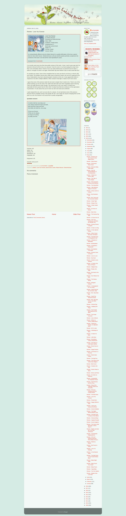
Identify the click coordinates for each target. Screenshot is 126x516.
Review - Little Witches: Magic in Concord (92, 188)
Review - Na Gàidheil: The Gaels (92, 249)
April (88, 477)
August (89, 148)
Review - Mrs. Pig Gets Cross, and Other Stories (92, 301)
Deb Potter (91, 60)
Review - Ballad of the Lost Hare (92, 474)
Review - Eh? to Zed (92, 328)
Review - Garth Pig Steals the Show (91, 297)
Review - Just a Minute (92, 318)
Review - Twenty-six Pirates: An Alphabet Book (92, 325)
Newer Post (31, 214)
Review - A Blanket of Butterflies (92, 240)
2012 (87, 498)
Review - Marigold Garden (91, 283)
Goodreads (39, 61)
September (90, 146)
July (88, 150)
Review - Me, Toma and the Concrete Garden (92, 198)
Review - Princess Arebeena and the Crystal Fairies (92, 391)
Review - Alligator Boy (92, 266)
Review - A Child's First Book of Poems (92, 264)
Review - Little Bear (91, 337)
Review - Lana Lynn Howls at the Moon (92, 406)
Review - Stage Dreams (92, 349)
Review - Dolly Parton (92, 161)
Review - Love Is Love (92, 255)
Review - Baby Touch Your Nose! (92, 464)
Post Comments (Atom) (39, 217)
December (89, 140)
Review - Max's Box (91, 212)
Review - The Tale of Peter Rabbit (92, 179)
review (53, 167)
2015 (87, 492)
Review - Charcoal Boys (92, 418)
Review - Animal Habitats (93, 409)
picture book (49, 167)
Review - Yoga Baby (92, 469)
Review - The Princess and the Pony (92, 382)
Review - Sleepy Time (92, 203)
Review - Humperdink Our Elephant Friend (92, 379)
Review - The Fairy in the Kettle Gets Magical (93, 361)
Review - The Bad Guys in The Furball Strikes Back (92, 457)
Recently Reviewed (93, 49)
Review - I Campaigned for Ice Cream (92, 286)
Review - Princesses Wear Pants (92, 164)
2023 (87, 129)
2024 (87, 127)
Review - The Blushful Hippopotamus (92, 434)
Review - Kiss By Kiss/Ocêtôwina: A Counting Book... (92, 171)
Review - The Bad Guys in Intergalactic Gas (92, 237)
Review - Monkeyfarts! (92, 243)
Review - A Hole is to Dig (93, 227)
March (88, 479)
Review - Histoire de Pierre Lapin (92, 175)
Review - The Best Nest (92, 394)
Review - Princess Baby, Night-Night (92, 167)
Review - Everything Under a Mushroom (92, 340)
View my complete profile (90, 43)
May (88, 154)
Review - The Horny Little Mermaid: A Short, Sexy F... (93, 425)
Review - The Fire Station (93, 471)
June (88, 152)
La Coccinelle (95, 30)
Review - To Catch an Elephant (92, 375)
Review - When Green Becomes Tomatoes (92, 234)
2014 (87, 494)
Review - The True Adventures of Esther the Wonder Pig (92, 221)
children (34, 167)
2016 (87, 490)
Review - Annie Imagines (93, 422)
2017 (87, 488)
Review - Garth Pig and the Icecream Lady (92, 290)
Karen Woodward (92, 69)
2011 (87, 501)
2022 (87, 132)
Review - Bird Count (91, 364)
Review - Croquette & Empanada (92, 246)
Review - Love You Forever (91, 397)
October (89, 144)
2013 (87, 496)
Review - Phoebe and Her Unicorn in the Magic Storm (92, 158)
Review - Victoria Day (92, 304)
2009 (87, 505)
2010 (87, 503)
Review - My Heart (91, 258)
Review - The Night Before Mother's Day (92, 412)
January (89, 483)
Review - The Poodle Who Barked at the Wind (92, 311)
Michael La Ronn (89, 56)
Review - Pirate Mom (92, 400)
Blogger (66, 512)
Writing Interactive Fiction (94, 59)
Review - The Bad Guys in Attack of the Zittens (93, 415)
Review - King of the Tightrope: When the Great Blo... (92, 386)
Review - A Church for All (93, 217)
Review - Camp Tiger (92, 201)
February (89, 481)
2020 (87, 136)
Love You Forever (41, 167)
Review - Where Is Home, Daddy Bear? (92, 320)
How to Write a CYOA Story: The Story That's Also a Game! (93, 67)
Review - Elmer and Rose (93, 372)
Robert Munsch (59, 167)
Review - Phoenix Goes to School (92, 253)
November (89, 142)
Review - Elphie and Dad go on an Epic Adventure (93, 430)
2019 (87, 138)
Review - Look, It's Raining (91, 449)
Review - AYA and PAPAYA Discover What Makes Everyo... (93, 438)
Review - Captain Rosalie (93, 420)
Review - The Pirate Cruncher (91, 315)
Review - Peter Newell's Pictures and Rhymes (92, 182)
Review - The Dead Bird (92, 185)
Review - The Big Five (92, 358)
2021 (87, 134)
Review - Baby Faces (92, 467)
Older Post (76, 214)
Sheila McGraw (67, 167)
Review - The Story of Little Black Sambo (92, 343)
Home (54, 214)
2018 (87, 486)
